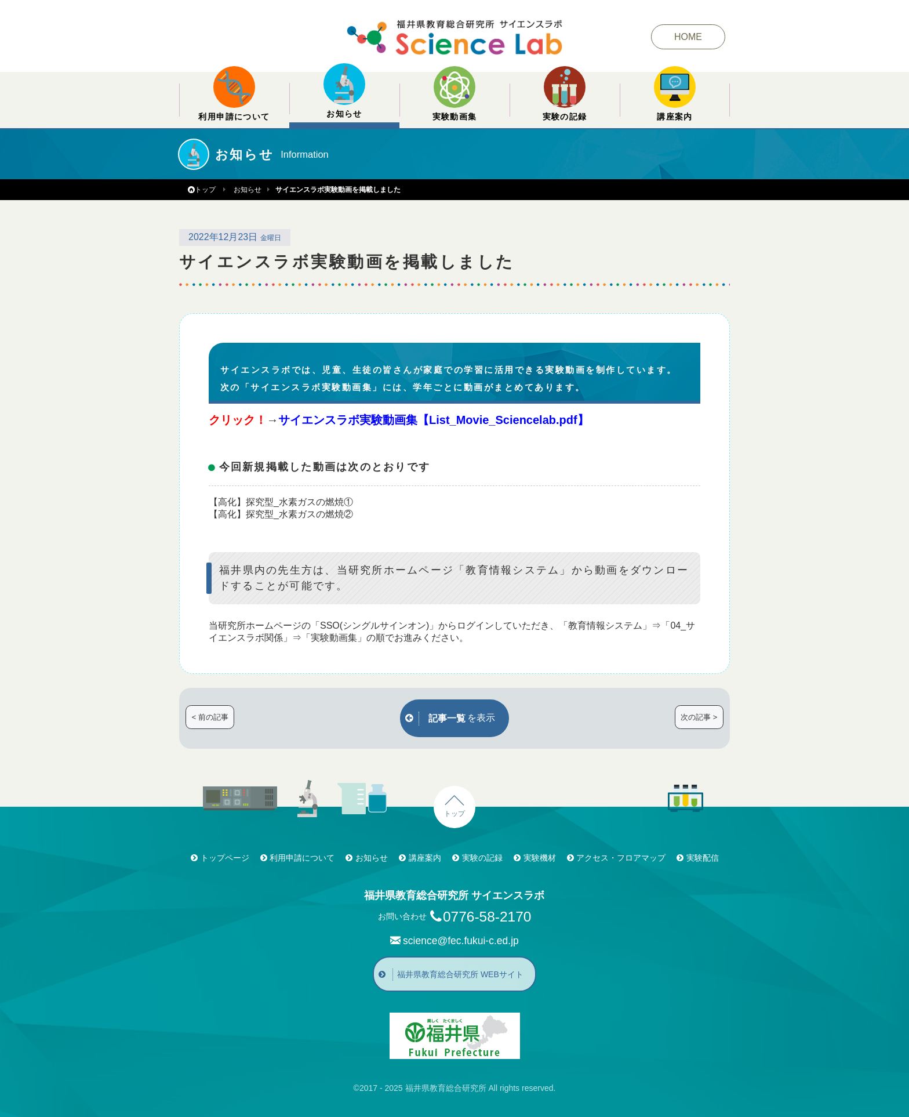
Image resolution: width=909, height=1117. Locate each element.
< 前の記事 (210, 717)
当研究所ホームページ (255, 625)
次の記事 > (699, 717)
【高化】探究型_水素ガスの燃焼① (281, 502)
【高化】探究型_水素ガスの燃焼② (281, 514)
